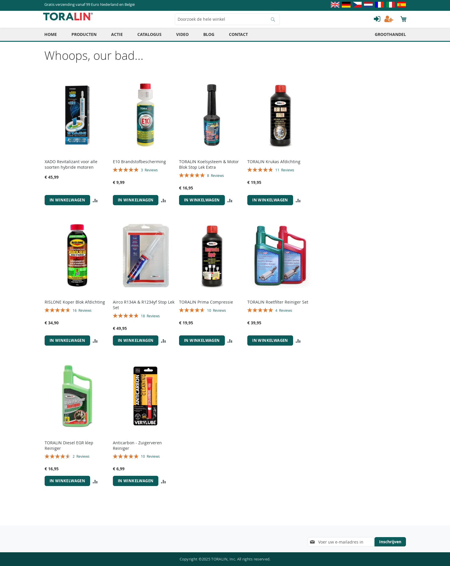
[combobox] (227, 23)
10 (216, 314)
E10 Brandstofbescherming (139, 165)
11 (284, 174)
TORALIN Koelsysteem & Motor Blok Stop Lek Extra (209, 168)
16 (82, 314)
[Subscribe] (390, 541)
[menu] (225, 38)
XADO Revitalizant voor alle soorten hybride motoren (71, 168)
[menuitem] (50, 38)
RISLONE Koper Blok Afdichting (75, 306)
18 (150, 320)
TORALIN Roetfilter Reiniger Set (277, 306)
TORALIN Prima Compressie (206, 306)
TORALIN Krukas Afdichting (273, 165)
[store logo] (69, 21)
